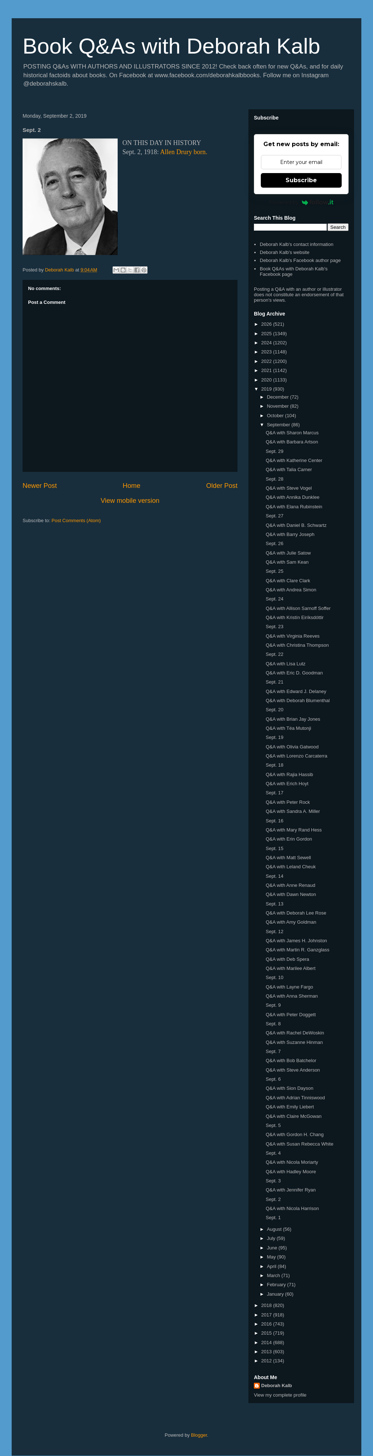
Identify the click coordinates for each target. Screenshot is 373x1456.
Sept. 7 (273, 1051)
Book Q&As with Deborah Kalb (171, 46)
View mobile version (130, 500)
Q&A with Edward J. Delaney (296, 691)
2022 (267, 361)
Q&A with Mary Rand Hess (294, 830)
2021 (267, 370)
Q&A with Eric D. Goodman (294, 673)
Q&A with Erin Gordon (289, 839)
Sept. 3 (273, 1180)
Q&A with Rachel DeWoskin (295, 1033)
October (276, 415)
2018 (267, 1305)
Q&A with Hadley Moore (291, 1171)
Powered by (301, 202)
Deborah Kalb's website (284, 252)
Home (132, 485)
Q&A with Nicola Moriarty (292, 1162)
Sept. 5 (273, 1125)
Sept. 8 (273, 1023)
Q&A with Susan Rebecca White (299, 1144)
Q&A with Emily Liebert (290, 1106)
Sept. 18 (274, 765)
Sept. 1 (273, 1217)
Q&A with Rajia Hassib (289, 774)
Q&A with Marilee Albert (290, 968)
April (272, 1266)
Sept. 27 (274, 515)
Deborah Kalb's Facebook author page (300, 260)
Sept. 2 (273, 1199)
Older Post (221, 485)
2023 (267, 352)
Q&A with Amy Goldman (291, 922)
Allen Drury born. (183, 152)
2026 (267, 324)
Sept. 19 (274, 737)
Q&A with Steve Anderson (293, 1070)
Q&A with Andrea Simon (291, 589)
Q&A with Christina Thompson (297, 645)
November (278, 406)
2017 (267, 1315)
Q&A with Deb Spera (287, 959)
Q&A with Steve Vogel (288, 488)
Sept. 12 (274, 931)
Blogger (199, 1435)
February (277, 1284)
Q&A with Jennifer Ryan (290, 1190)
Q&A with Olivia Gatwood (292, 746)
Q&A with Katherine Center (294, 460)
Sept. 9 (273, 1005)
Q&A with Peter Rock (288, 802)
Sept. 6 (273, 1079)
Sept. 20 (274, 709)
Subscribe (301, 180)
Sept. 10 (274, 977)
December (278, 397)
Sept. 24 (274, 599)
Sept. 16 (274, 820)
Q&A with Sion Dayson (289, 1088)
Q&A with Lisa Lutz (285, 663)
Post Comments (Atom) (76, 520)
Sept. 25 (274, 571)
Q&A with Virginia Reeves (292, 636)
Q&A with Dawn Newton (291, 894)
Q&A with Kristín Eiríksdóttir (294, 617)
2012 (267, 1360)
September (279, 424)
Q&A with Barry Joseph (290, 534)
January (276, 1294)
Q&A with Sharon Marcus (292, 432)
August (275, 1229)
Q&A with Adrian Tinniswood (295, 1097)
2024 (267, 342)
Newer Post (40, 485)
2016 (267, 1324)
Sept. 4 (273, 1153)
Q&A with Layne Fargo (289, 987)
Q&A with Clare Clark (288, 580)
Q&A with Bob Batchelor (291, 1060)
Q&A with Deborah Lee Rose (296, 913)
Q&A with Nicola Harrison (292, 1208)
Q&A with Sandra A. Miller (293, 811)
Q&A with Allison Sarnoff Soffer (298, 608)
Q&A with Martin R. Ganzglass (297, 949)
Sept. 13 (274, 904)
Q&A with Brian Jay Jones (293, 719)
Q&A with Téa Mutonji (288, 728)
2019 (267, 389)
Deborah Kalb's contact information (296, 244)
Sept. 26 (274, 543)
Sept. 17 (274, 792)
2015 (267, 1333)
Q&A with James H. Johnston (296, 940)
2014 (267, 1342)
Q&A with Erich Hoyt (287, 783)
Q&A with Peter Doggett (290, 1014)
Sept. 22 (274, 654)
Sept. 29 (274, 451)
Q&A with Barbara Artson (292, 442)
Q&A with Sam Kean (287, 562)
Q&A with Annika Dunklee (292, 497)
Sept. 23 (274, 626)
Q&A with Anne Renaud (290, 885)
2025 (267, 333)
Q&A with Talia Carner (289, 469)
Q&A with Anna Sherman (292, 996)
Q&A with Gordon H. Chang (294, 1134)
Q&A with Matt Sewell (288, 857)
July (272, 1238)
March (274, 1275)
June (273, 1247)
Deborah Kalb (276, 1385)
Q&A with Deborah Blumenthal (298, 700)
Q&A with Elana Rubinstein (294, 506)
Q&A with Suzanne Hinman (294, 1042)
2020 (267, 380)
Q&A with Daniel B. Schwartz (296, 525)
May (272, 1257)
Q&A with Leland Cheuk (290, 866)
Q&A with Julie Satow (288, 553)
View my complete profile (280, 1395)
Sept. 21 (274, 682)
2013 (267, 1351)
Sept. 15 (274, 848)
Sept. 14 (274, 876)
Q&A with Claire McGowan (293, 1116)
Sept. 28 (274, 479)
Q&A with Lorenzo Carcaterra (296, 756)
